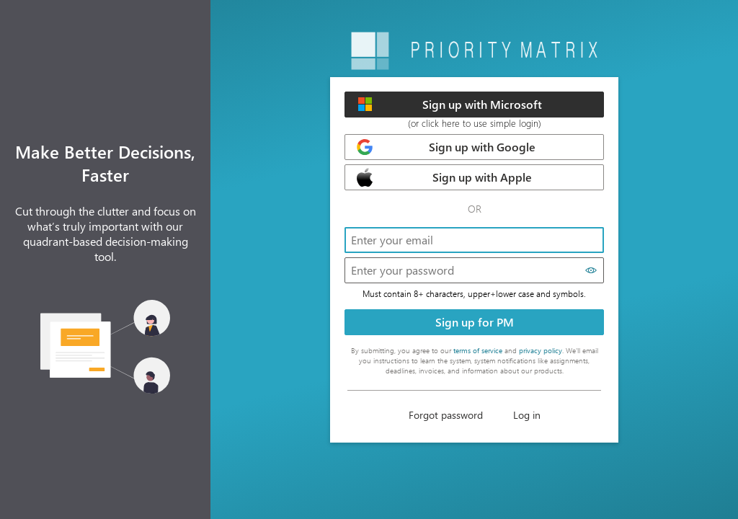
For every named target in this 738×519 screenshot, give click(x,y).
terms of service (477, 350)
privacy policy (540, 350)
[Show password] (591, 270)
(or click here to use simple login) (474, 123)
